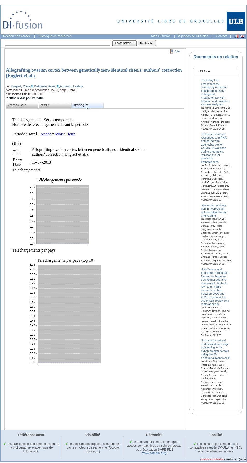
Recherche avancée (17, 36)
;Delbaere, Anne (44, 86)
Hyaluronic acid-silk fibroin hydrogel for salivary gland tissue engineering (214, 210)
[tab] (215, 71)
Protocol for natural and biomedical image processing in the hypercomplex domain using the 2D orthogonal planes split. (215, 349)
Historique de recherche (55, 36)
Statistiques (81, 106)
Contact (221, 36)
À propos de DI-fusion (193, 36)
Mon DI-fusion (161, 36)
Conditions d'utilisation (211, 459)
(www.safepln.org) (153, 453)
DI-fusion (206, 71)
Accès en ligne (17, 105)
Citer (177, 51)
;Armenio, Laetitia (71, 86)
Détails (45, 105)
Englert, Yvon (20, 86)
